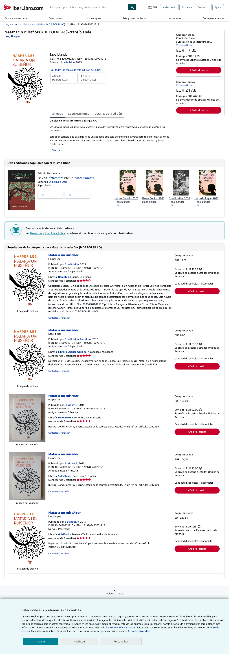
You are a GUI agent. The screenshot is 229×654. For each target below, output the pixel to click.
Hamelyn (63, 276)
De (64, 77)
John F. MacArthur (55, 233)
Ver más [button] (56, 150)
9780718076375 (84, 178)
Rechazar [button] (79, 641)
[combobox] (88, 7)
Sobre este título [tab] (78, 113)
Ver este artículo (184, 45)
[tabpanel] (110, 135)
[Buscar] (132, 7)
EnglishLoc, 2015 (58, 181)
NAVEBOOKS (65, 417)
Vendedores (174, 18)
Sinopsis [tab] (57, 113)
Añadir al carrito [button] (199, 70)
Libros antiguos (92, 18)
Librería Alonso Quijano (72, 351)
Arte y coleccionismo (134, 18)
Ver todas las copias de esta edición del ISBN (75, 69)
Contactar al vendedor (59, 317)
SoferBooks (64, 475)
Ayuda (218, 7)
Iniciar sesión (169, 7)
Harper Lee (36, 233)
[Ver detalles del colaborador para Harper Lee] (12, 36)
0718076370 (56, 178)
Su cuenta (187, 7)
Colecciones (55, 18)
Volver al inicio (114, 593)
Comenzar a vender (213, 18)
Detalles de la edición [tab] (108, 113)
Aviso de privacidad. (139, 631)
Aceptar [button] (40, 641)
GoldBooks (64, 534)
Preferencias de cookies (123, 627)
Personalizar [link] (121, 641)
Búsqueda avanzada (16, 18)
